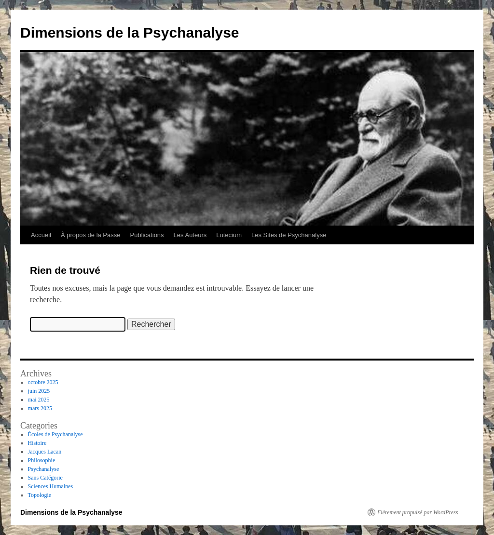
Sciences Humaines (50, 486)
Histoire (37, 443)
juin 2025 (39, 391)
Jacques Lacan (45, 451)
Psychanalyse (43, 469)
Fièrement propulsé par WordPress (417, 512)
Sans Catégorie (45, 477)
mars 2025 (40, 408)
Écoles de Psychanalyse (55, 434)
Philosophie (41, 460)
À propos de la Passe (91, 235)
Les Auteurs (190, 235)
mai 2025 (39, 399)
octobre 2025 (43, 382)
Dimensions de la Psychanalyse (129, 32)
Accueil (41, 235)
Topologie (40, 495)
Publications (147, 235)
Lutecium (229, 235)
